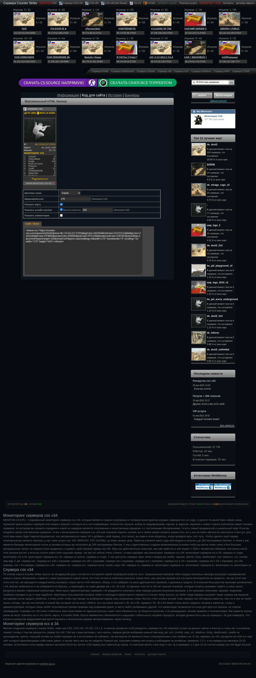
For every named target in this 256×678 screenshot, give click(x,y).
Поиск (127, 654)
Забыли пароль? (218, 101)
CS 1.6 (135, 3)
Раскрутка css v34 (204, 380)
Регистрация (224, 95)
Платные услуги (188, 3)
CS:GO (149, 3)
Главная (94, 654)
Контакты (228, 3)
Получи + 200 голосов (206, 395)
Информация (68, 95)
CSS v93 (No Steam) (114, 3)
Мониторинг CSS (213, 116)
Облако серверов (112, 654)
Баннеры (132, 95)
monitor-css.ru (47, 663)
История (115, 95)
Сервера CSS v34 (71, 3)
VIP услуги (199, 411)
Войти (202, 95)
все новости (227, 425)
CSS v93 (91, 3)
